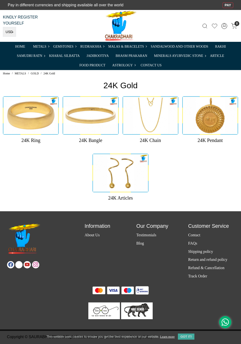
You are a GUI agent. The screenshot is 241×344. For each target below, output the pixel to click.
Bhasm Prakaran (131, 56)
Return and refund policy (207, 259)
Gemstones (64, 46)
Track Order (197, 276)
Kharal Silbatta (64, 56)
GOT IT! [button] (186, 336)
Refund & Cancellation (206, 268)
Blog (140, 243)
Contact (194, 235)
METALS (41, 46)
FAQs (192, 243)
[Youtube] (27, 264)
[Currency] (9, 32)
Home (20, 46)
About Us (92, 235)
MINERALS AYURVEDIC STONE (180, 56)
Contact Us (151, 65)
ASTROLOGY (123, 65)
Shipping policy (200, 251)
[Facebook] (10, 264)
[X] (19, 264)
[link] (205, 26)
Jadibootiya (97, 56)
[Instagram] (35, 264)
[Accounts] (224, 26)
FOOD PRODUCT (92, 65)
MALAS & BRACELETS (127, 46)
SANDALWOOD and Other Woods (179, 46)
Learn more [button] (167, 336)
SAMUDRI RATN (31, 56)
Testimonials (146, 235)
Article (217, 56)
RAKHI (220, 46)
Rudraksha (92, 46)
